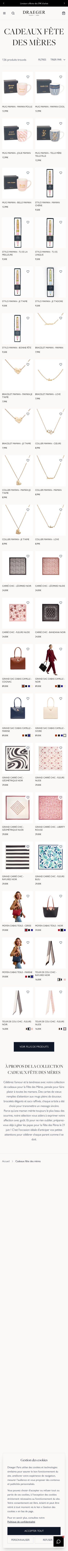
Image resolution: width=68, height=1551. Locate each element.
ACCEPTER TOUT (34, 1530)
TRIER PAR (58, 59)
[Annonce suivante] (64, 3)
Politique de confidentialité (21, 1521)
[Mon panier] (63, 13)
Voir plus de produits (34, 1046)
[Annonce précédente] (3, 3)
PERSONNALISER (20, 1539)
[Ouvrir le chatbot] (58, 1541)
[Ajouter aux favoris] (28, 77)
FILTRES (42, 59)
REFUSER (47, 1539)
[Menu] (4, 13)
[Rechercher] (13, 13)
